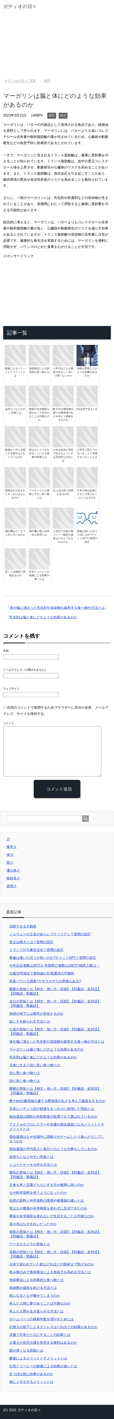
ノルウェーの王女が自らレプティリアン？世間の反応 (50, 934)
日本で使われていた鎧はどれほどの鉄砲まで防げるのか (51, 1264)
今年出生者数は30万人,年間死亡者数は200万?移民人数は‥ (54, 965)
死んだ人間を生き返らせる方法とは (36, 1311)
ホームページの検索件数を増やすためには (41, 1319)
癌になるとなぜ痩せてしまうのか (34, 1295)
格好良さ (13, 878)
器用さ (12, 886)
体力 (63, 115)
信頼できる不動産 (22, 926)
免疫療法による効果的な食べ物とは (36, 1280)
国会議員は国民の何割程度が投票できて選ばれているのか (53, 1116)
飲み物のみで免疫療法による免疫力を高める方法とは (50, 1272)
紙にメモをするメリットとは (31, 1382)
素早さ (12, 847)
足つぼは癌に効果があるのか (31, 1374)
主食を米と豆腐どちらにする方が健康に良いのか (46, 1185)
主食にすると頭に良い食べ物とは (34, 1065)
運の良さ (13, 870)
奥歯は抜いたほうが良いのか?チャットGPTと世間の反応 (52, 957)
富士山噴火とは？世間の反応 (31, 942)
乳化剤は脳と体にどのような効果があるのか (43, 617)
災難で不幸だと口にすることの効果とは (39, 1335)
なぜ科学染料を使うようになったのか (38, 1192)
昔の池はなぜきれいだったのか (33, 1224)
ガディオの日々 (20, 6)
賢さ (10, 862)
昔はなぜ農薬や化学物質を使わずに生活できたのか (48, 1208)
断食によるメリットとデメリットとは (38, 1358)
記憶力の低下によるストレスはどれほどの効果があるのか (53, 1327)
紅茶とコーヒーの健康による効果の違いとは (43, 1366)
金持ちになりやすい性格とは (31, 1157)
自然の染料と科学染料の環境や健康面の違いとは (46, 1200)
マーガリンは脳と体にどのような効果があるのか (46, 1049)
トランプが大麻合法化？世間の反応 (36, 950)
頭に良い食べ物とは (24, 1081)
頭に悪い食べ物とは (24, 1073)
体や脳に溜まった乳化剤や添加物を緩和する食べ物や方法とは (57, 608)
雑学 (52, 115)
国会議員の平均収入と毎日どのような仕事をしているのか (53, 1149)
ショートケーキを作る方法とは (33, 1164)
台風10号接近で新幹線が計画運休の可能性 (41, 973)
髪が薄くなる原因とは (26, 1350)
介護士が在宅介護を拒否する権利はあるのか (43, 1342)
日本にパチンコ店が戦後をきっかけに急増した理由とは (51, 1109)
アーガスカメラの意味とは (29, 1244)
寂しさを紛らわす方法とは (29, 1021)
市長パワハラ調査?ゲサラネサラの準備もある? (45, 981)
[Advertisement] (57, 47)
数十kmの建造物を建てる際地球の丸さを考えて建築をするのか (57, 1101)
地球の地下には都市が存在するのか (36, 1013)
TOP (20, 81)
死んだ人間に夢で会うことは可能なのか (39, 1303)
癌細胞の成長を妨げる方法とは (33, 1288)
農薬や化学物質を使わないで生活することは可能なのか (51, 1216)
